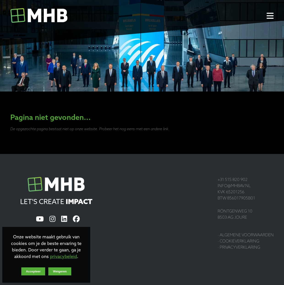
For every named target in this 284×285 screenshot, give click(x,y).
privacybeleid (63, 257)
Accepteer (33, 271)
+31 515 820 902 (233, 180)
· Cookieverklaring (238, 241)
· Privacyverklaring (239, 247)
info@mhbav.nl (234, 186)
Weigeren (60, 271)
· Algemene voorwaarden (246, 235)
